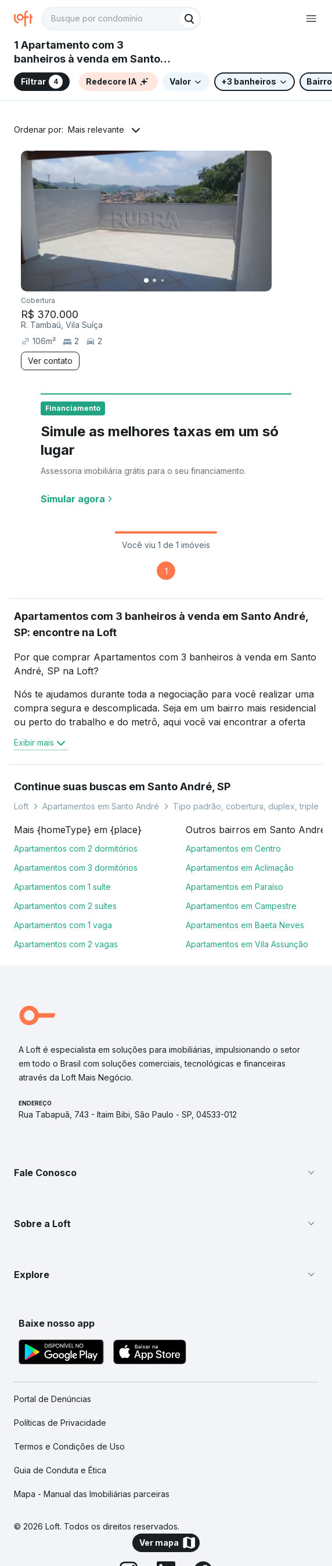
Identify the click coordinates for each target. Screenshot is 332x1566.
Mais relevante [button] (96, 129)
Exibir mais (41, 743)
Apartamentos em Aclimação (240, 868)
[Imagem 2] (154, 280)
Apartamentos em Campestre (241, 906)
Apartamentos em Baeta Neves (245, 925)
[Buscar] (189, 18)
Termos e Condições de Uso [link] (69, 1446)
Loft (21, 806)
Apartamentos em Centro (233, 848)
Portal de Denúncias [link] (52, 1399)
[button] (166, 1173)
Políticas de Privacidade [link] (60, 1423)
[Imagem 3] (162, 280)
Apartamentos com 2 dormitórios (76, 848)
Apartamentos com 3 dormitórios (76, 868)
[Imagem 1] (146, 280)
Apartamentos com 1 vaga (63, 925)
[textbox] (121, 18)
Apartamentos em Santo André (100, 806)
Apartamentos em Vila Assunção (247, 944)
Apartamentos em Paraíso (234, 887)
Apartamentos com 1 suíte (62, 887)
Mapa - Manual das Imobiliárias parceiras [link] (91, 1494)
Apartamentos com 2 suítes (65, 906)
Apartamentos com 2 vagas (66, 944)
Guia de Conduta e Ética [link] (60, 1470)
